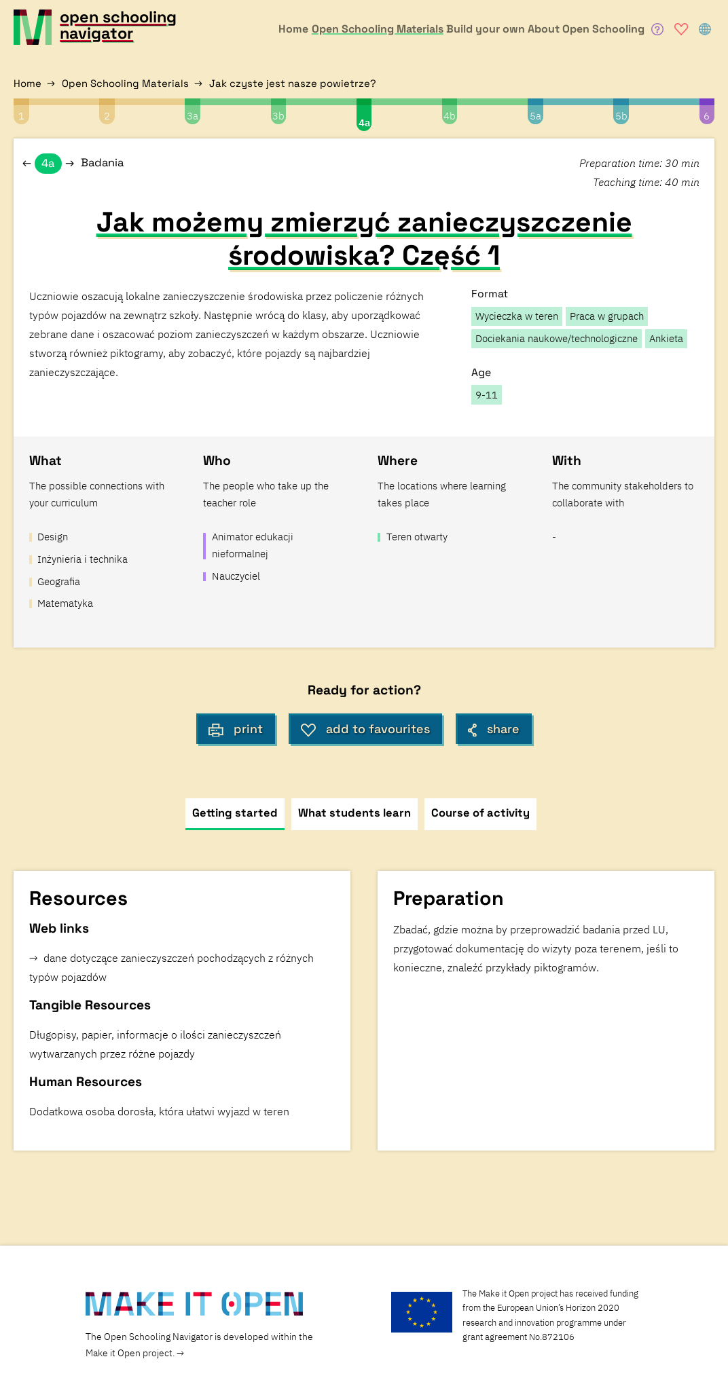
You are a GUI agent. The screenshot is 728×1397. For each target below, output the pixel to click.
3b (278, 115)
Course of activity (480, 813)
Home (27, 83)
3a (192, 115)
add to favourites (365, 729)
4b (449, 115)
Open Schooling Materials (125, 83)
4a (364, 122)
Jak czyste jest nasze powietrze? (292, 83)
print (235, 729)
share (494, 729)
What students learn (354, 813)
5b (621, 115)
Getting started (235, 813)
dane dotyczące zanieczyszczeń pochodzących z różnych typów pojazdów (171, 967)
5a (535, 115)
